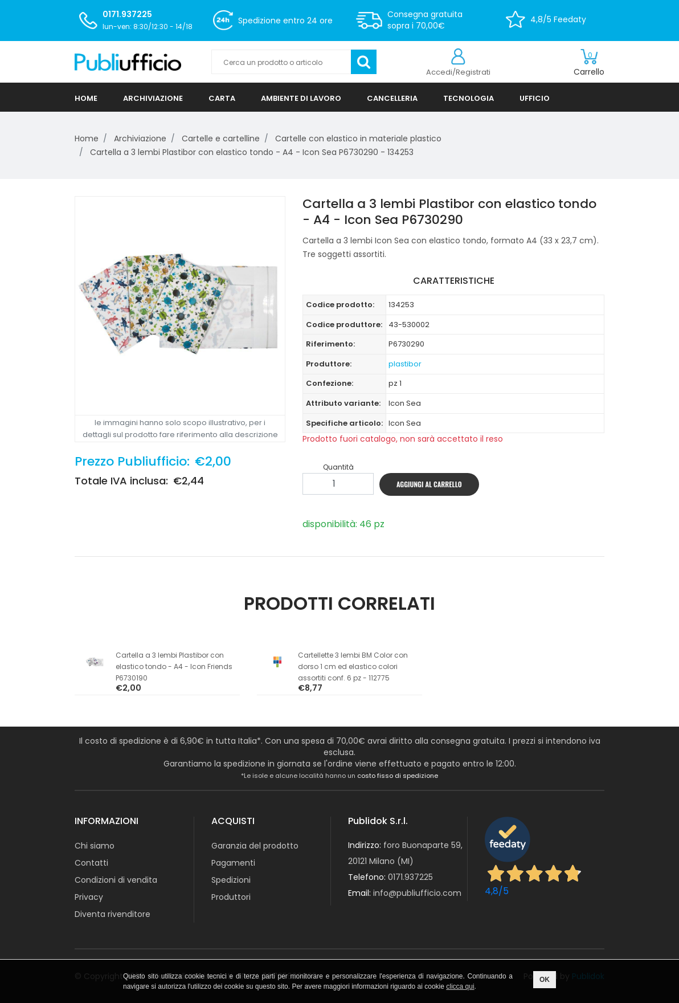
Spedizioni (231, 880)
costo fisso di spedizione (397, 775)
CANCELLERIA (392, 98)
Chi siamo (94, 845)
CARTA (221, 98)
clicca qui (460, 986)
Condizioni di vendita (116, 880)
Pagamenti (233, 863)
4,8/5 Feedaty (558, 19)
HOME (86, 98)
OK (544, 980)
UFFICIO (535, 98)
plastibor (405, 363)
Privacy (89, 897)
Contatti (91, 863)
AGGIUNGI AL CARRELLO (429, 484)
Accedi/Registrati (458, 72)
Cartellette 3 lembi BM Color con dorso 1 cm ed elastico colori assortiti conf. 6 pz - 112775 (353, 666)
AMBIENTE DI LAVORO (301, 98)
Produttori (231, 897)
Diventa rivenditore (112, 914)
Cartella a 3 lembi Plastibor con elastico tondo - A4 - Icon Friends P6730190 (174, 666)
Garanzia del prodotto (254, 845)
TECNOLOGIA (468, 98)
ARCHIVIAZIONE (153, 98)
